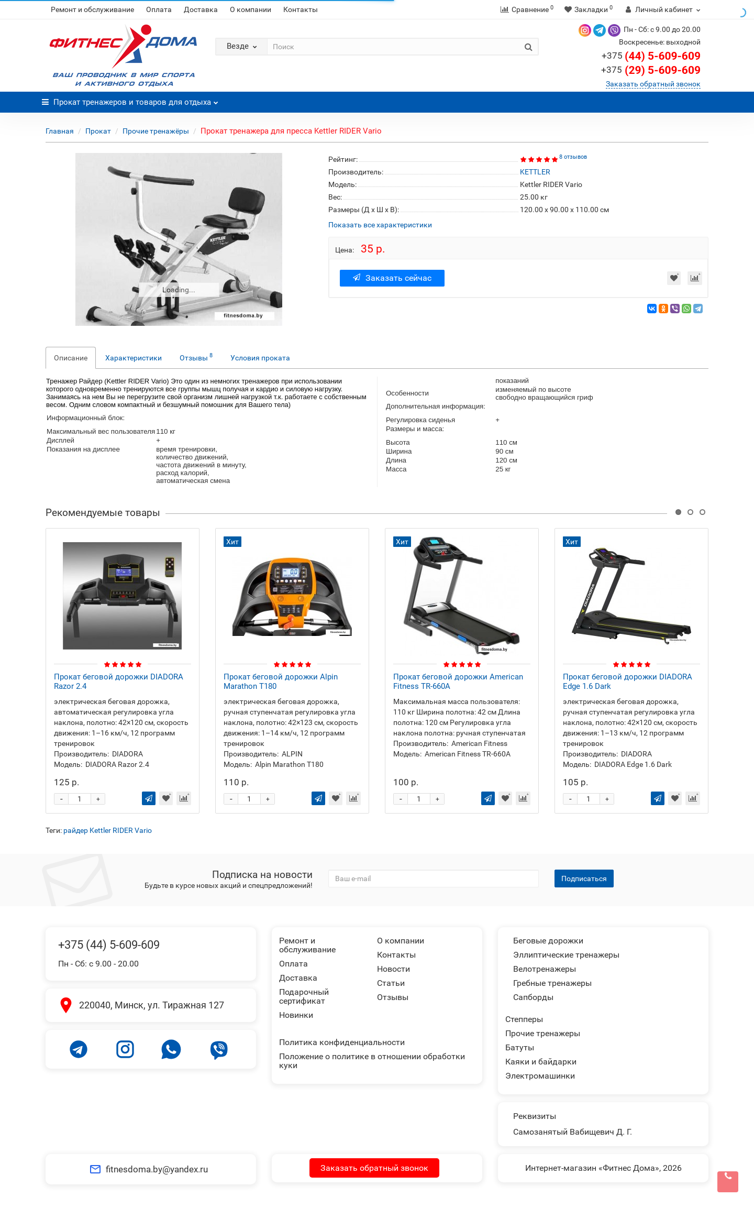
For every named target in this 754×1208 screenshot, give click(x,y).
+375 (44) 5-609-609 (109, 944)
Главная (60, 131)
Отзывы (196, 356)
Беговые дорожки (548, 941)
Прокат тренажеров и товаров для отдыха (130, 99)
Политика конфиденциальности (342, 1042)
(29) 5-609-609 (651, 70)
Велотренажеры (544, 969)
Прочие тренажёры (156, 131)
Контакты (300, 9)
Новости (393, 969)
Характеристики (133, 358)
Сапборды (533, 997)
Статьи (391, 983)
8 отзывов (573, 156)
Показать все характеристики (380, 225)
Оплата (159, 9)
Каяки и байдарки (540, 1062)
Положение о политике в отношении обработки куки (372, 1060)
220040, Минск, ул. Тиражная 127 (151, 1005)
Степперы (524, 1019)
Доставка (201, 9)
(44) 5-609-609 (651, 56)
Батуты (519, 1047)
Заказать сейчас (392, 278)
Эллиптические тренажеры (566, 955)
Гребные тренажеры (552, 983)
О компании (250, 9)
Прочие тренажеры (542, 1033)
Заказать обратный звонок (653, 84)
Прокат (98, 131)
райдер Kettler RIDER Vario (107, 830)
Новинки (296, 1015)
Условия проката (260, 358)
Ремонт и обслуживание (92, 9)
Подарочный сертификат (304, 996)
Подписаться (584, 878)
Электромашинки (540, 1076)
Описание (70, 358)
